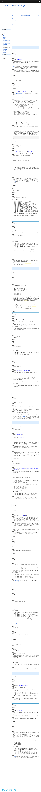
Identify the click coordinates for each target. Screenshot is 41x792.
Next (38, 15)
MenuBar (30, 668)
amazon (14, 20)
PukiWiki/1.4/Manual (6, 49)
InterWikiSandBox (5, 52)
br (13, 27)
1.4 (12, 6)
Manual (16, 6)
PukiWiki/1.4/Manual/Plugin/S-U (6, 41)
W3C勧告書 (17, 580)
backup (14, 26)
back (14, 25)
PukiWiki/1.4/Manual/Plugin (25, 15)
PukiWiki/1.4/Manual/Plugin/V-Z (6, 39)
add (13, 19)
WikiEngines (4, 37)
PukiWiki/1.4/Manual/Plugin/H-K (6, 45)
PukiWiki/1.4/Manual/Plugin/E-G (6, 46)
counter (14, 39)
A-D (27, 6)
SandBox (4, 38)
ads (2, 1)
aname (14, 21)
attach (14, 23)
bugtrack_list (15, 29)
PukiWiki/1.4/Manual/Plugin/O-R (6, 42)
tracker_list (23, 416)
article (14, 22)
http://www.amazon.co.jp (20, 93)
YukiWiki (4, 35)
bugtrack (14, 28)
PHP (3, 51)
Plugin (23, 6)
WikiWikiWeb (4, 36)
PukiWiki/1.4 (4, 50)
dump (14, 43)
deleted (14, 41)
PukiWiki (6, 6)
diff (13, 42)
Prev (12, 15)
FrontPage (4, 33)
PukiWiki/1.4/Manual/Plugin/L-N (6, 43)
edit (13, 66)
